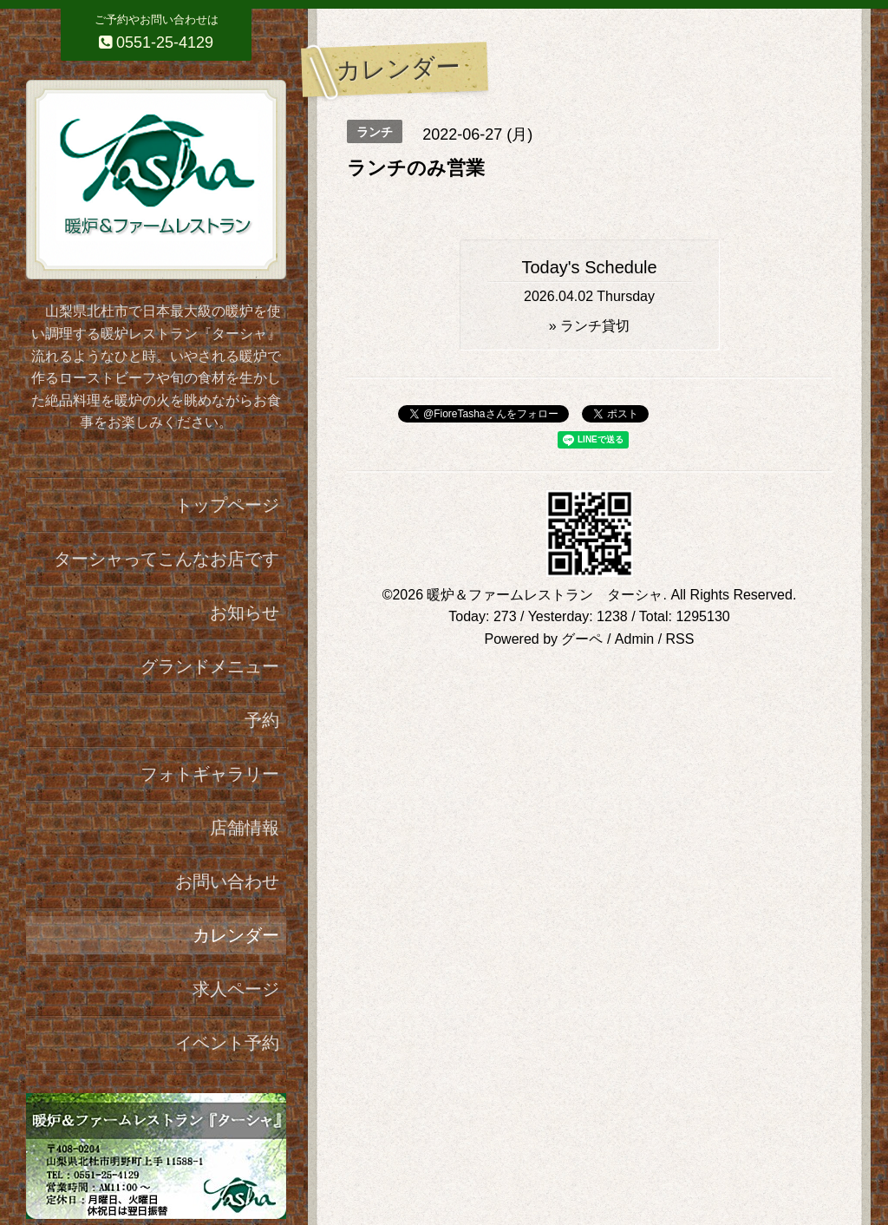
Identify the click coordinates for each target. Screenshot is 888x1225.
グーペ (582, 639)
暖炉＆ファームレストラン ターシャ (545, 594)
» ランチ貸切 (589, 325)
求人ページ (236, 989)
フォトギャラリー (209, 773)
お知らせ (244, 612)
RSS (680, 639)
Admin (634, 639)
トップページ (227, 504)
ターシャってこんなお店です (166, 558)
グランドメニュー (209, 666)
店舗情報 (244, 827)
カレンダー (236, 935)
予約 (262, 720)
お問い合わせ (227, 881)
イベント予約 (227, 1042)
